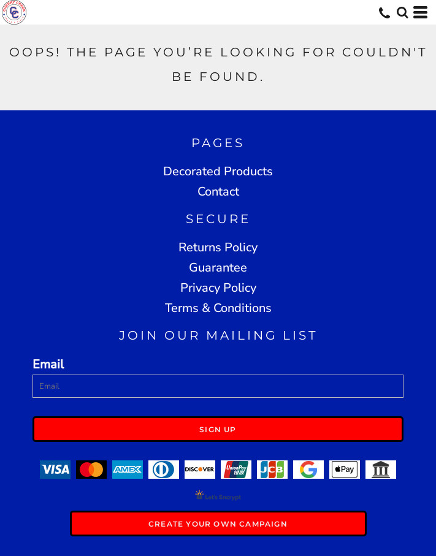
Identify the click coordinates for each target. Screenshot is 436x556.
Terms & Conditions (218, 308)
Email (48, 364)
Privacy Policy (218, 288)
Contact (218, 191)
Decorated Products (218, 171)
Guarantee (218, 267)
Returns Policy (218, 247)
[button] (402, 12)
